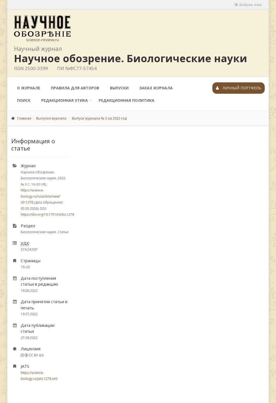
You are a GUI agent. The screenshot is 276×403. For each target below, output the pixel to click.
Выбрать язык (248, 4)
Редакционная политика (126, 100)
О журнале (28, 87)
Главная (24, 118)
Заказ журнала (156, 87)
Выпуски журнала (51, 118)
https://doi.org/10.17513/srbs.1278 (47, 214)
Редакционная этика (64, 100)
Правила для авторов (75, 87)
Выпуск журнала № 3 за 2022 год (99, 118)
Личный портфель (238, 87)
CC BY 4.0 (36, 355)
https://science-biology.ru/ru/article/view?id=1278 (40, 196)
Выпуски (119, 87)
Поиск (23, 100)
